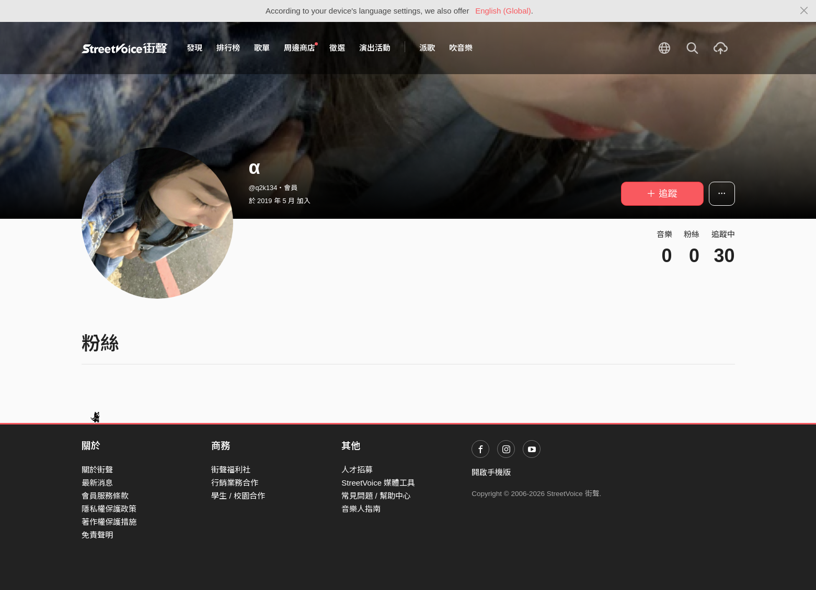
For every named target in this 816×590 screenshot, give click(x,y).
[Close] (804, 11)
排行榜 (228, 47)
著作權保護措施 (109, 521)
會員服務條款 (105, 495)
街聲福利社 (230, 469)
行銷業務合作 (234, 482)
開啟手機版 (491, 472)
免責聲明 (97, 534)
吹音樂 (461, 47)
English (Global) (503, 10)
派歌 (427, 47)
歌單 (262, 47)
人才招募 (357, 469)
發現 (194, 47)
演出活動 (374, 47)
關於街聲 (97, 469)
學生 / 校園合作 (238, 495)
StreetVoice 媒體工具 (378, 482)
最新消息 (97, 482)
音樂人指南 (361, 508)
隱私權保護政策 (109, 508)
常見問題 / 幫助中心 (376, 495)
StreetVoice (125, 48)
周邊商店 (301, 47)
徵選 (337, 47)
